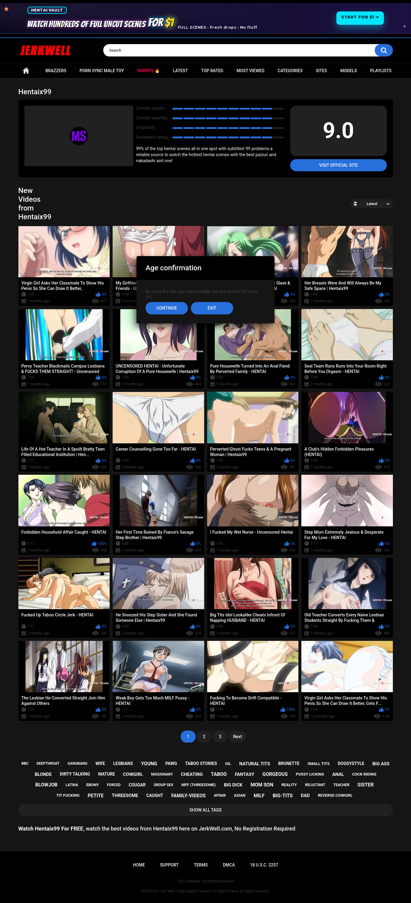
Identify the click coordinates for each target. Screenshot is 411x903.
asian (240, 795)
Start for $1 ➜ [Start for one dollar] (360, 16)
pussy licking (310, 774)
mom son (262, 785)
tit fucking (67, 795)
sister (366, 785)
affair (220, 795)
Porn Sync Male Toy (101, 70)
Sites (321, 70)
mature (106, 774)
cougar (137, 784)
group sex (163, 785)
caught (154, 795)
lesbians (123, 763)
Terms (201, 865)
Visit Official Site (338, 165)
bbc (24, 763)
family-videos (188, 796)
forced (113, 785)
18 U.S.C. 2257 (264, 865)
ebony (92, 784)
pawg (171, 763)
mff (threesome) (198, 784)
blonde (43, 774)
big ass (380, 763)
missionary (162, 774)
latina (72, 785)
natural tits (254, 763)
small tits (319, 763)
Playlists (381, 70)
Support (169, 865)
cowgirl (133, 774)
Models (348, 70)
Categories (290, 70)
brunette (288, 763)
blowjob (46, 785)
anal (338, 774)
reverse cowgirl (335, 795)
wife (100, 763)
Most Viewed (250, 70)
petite (96, 796)
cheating (192, 774)
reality (289, 784)
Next (237, 736)
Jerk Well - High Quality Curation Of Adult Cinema (199, 891)
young (149, 763)
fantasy (244, 774)
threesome (125, 795)
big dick (233, 785)
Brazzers (55, 70)
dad (305, 795)
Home (26, 71)
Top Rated (212, 70)
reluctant (315, 785)
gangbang (77, 763)
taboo (219, 774)
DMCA (229, 865)
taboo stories (201, 763)
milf (259, 796)
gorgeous (275, 774)
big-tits (283, 796)
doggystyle (351, 763)
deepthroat (48, 763)
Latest (180, 70)
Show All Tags (205, 810)
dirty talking (75, 774)
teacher (341, 785)
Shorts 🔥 (148, 70)
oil (228, 763)
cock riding (364, 774)
